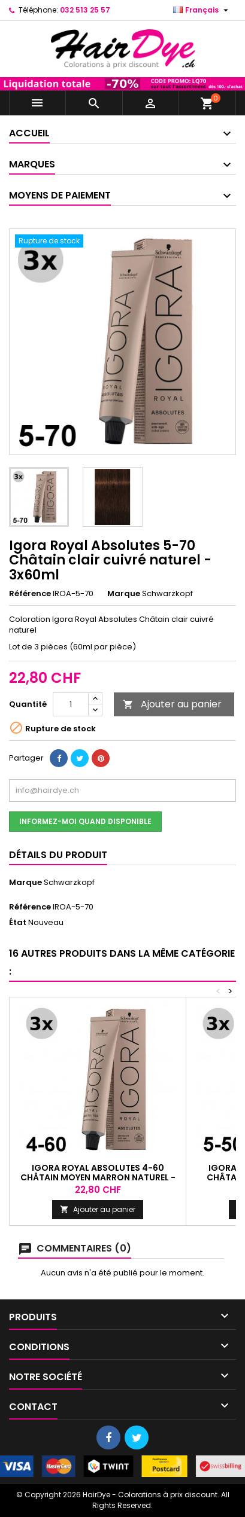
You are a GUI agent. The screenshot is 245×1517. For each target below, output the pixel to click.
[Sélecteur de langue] (202, 10)
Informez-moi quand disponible (85, 821)
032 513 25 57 (85, 10)
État (17, 922)
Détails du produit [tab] (58, 855)
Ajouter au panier (172, 704)
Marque (123, 593)
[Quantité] (71, 704)
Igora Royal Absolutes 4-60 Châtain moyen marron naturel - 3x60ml (98, 1177)
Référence (30, 593)
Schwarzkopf (69, 882)
